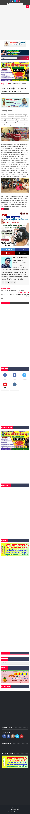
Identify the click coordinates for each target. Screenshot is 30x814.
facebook (24, 303)
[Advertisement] (15, 24)
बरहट (7, 83)
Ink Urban (15, 807)
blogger (5, 303)
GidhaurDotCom (15, 809)
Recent (5, 653)
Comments (24, 653)
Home (2, 83)
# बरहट (6, 209)
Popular (15, 653)
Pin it (9, 253)
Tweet (9, 249)
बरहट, (25, 96)
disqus (15, 303)
